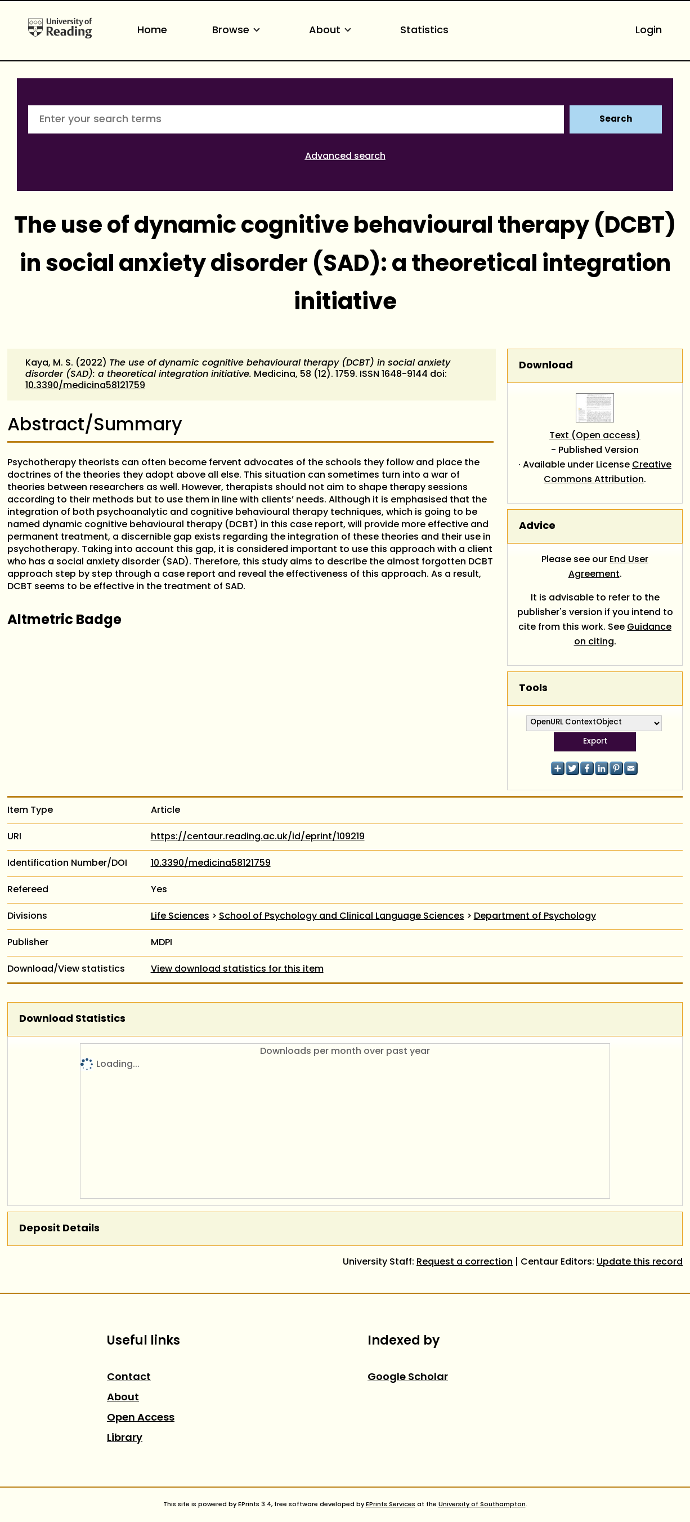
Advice (537, 526)
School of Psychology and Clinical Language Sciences (341, 916)
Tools (533, 688)
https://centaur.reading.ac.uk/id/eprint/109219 (258, 837)
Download (546, 366)
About (332, 31)
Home (152, 31)
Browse (238, 31)
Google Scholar (408, 1377)
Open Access (140, 1418)
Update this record (640, 1262)
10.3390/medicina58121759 (85, 386)
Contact (129, 1377)
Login (648, 31)
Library (124, 1438)
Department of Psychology (535, 916)
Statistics (424, 31)
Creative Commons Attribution (607, 472)
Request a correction (464, 1262)
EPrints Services (390, 1504)
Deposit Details (59, 1229)
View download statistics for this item (237, 969)
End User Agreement (608, 567)
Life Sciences (180, 916)
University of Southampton (482, 1504)
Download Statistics (72, 1019)
